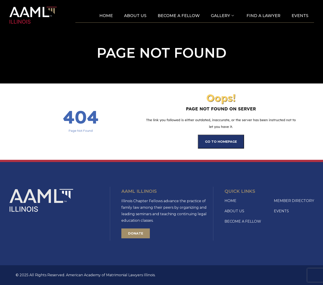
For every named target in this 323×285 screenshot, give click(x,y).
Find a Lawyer (263, 15)
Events (300, 15)
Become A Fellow (179, 15)
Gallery (222, 16)
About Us (135, 15)
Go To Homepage (221, 142)
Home (106, 15)
